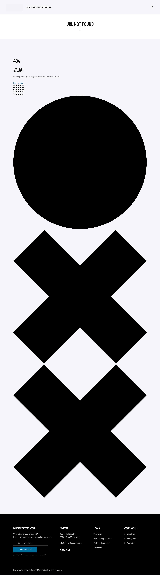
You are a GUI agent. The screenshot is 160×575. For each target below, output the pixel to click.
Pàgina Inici (18, 83)
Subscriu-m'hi (25, 550)
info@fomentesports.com (71, 543)
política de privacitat (38, 555)
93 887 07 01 (65, 549)
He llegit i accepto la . (31, 555)
